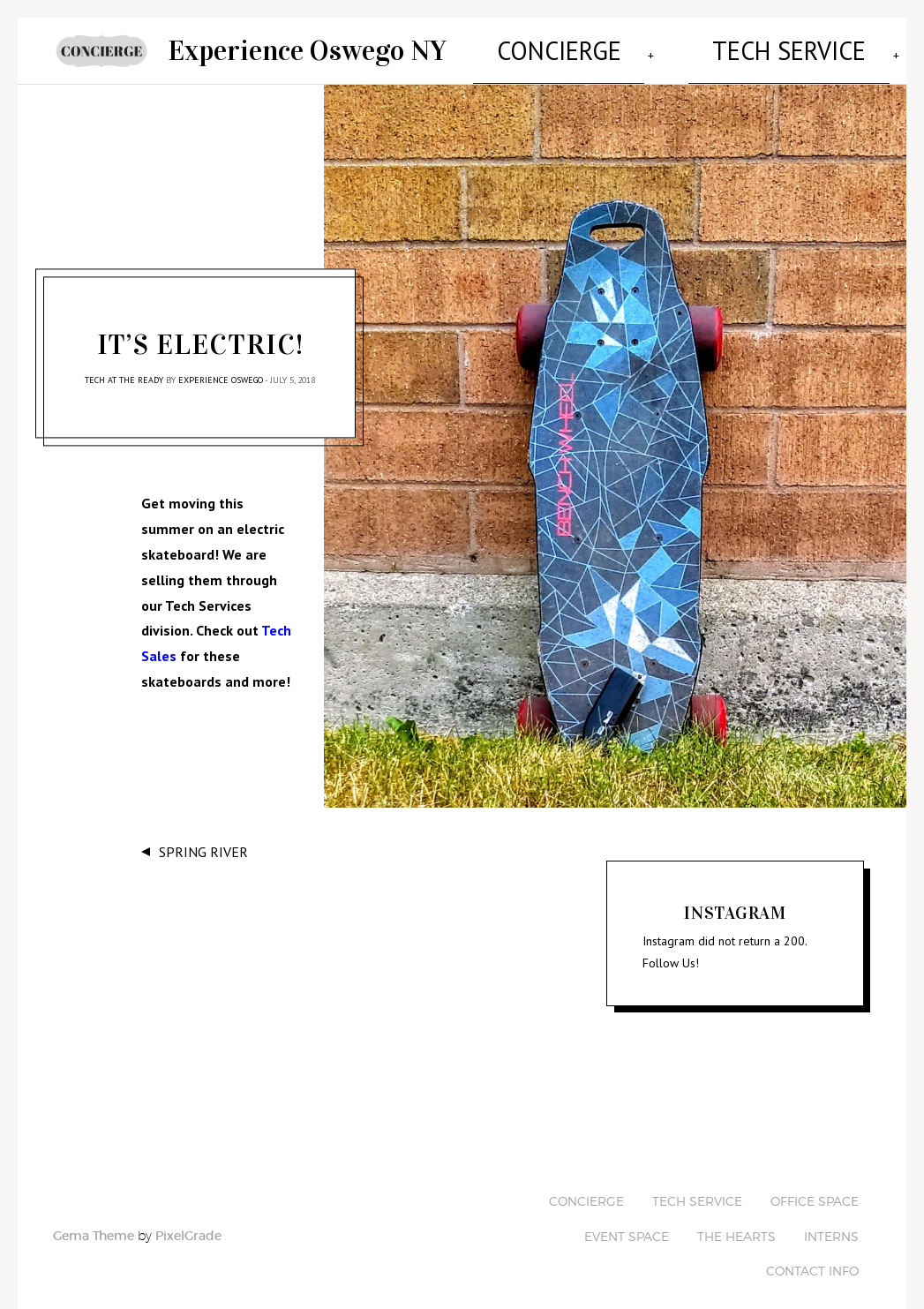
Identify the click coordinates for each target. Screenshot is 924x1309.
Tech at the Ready (124, 366)
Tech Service (616, 43)
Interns (831, 1222)
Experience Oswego (220, 366)
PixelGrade (188, 1222)
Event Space (853, 43)
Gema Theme (93, 1222)
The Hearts (736, 1222)
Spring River (203, 838)
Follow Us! (670, 950)
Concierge (503, 43)
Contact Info (812, 1256)
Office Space (735, 43)
